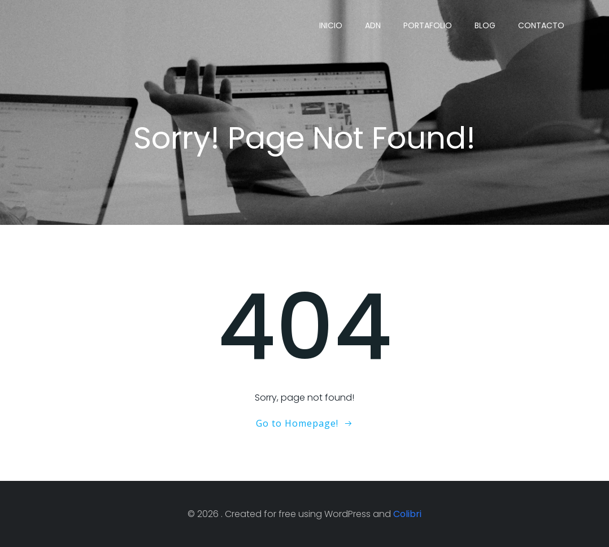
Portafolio (427, 25)
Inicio (330, 25)
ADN (373, 25)
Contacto (541, 25)
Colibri (407, 513)
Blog (485, 25)
